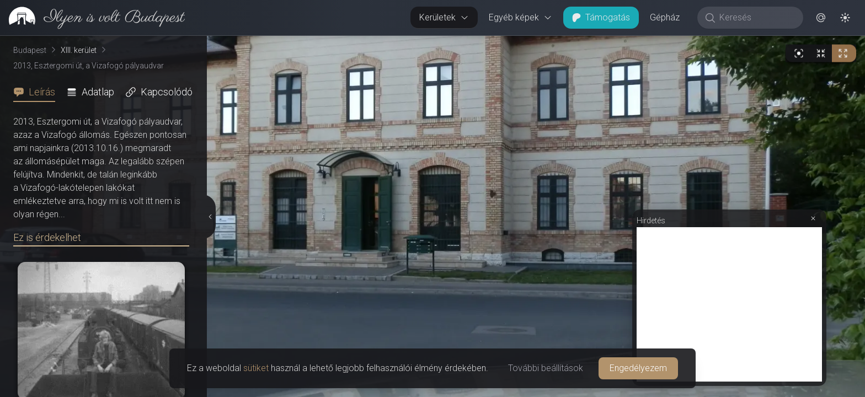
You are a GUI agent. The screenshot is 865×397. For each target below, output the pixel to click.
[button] (821, 18)
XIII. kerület (79, 50)
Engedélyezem (638, 368)
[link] (92, 17)
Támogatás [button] (601, 17)
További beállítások (545, 368)
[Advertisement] (729, 304)
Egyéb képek (520, 17)
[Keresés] (756, 17)
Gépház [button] (665, 17)
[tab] (37, 92)
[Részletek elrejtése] (211, 217)
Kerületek (444, 17)
